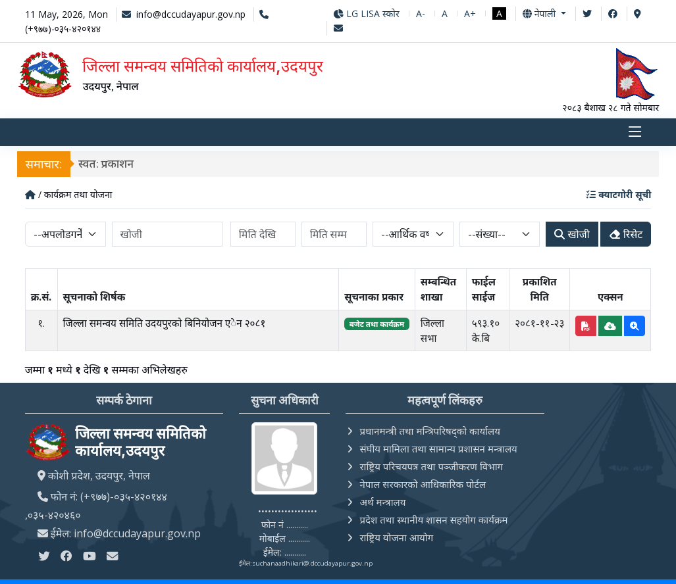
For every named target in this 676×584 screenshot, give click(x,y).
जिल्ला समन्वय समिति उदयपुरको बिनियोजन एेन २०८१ (164, 322)
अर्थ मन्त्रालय (382, 501)
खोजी (571, 235)
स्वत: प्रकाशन (106, 164)
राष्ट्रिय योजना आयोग (396, 537)
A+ (470, 13)
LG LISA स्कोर (366, 13)
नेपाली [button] (540, 13)
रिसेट (626, 235)
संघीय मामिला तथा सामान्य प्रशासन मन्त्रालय (438, 448)
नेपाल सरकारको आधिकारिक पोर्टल (422, 484)
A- (420, 13)
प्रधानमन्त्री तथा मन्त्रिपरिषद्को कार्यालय (429, 430)
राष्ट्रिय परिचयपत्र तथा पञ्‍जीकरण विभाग (431, 466)
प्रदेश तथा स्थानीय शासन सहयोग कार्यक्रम (433, 519)
